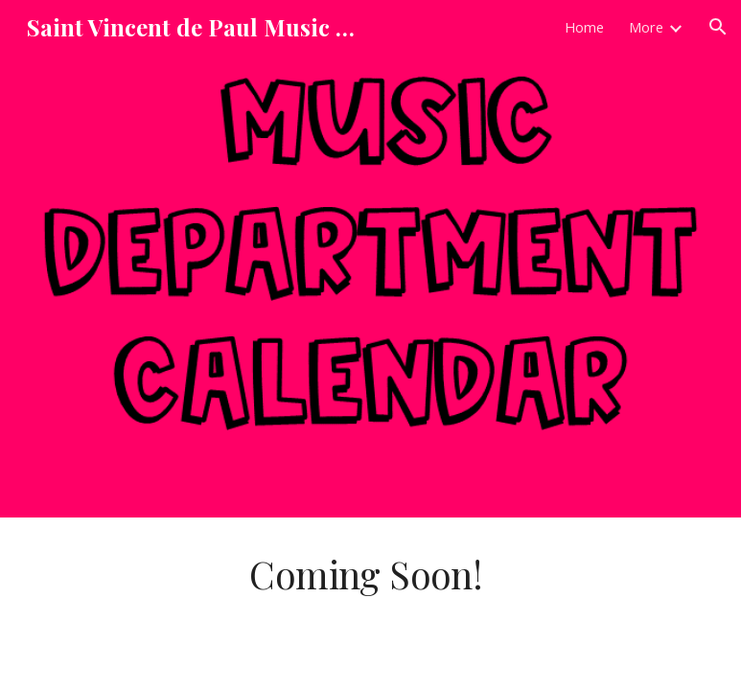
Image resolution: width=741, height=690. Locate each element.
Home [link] (584, 26)
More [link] (646, 26)
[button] (718, 27)
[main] (370, 575)
